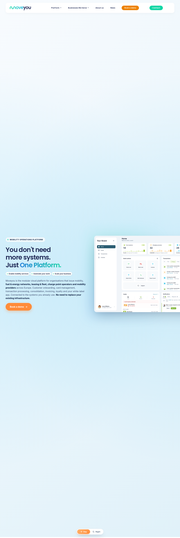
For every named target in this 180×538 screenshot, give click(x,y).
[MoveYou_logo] (20, 7)
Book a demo (19, 306)
